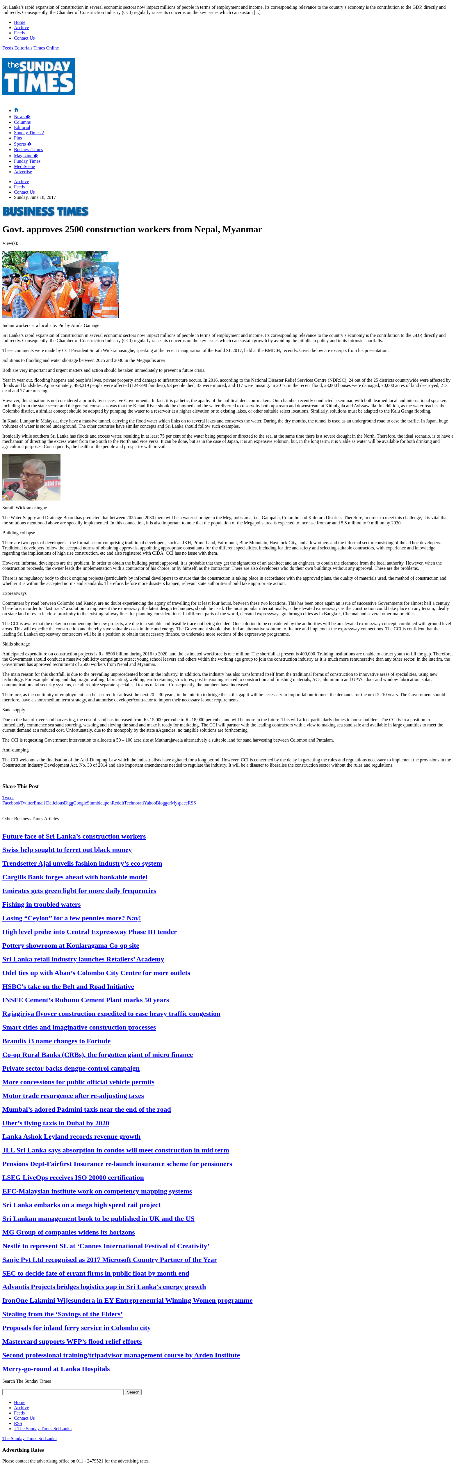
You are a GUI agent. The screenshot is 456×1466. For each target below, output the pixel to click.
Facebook (11, 802)
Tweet (8, 797)
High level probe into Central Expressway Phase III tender (89, 932)
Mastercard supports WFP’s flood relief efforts (72, 1341)
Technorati (134, 802)
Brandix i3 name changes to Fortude (56, 1041)
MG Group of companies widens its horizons (68, 1232)
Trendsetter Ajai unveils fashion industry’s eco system (82, 863)
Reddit (118, 802)
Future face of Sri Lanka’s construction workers (74, 836)
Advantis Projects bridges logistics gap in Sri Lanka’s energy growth (104, 1286)
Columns (22, 122)
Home (19, 22)
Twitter (27, 802)
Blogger (163, 802)
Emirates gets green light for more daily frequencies (79, 890)
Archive (21, 27)
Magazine (26, 155)
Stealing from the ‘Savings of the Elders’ (62, 1314)
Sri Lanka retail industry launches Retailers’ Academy (83, 959)
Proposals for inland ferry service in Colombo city (76, 1327)
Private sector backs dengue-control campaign (71, 1068)
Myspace (179, 802)
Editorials (23, 47)
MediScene (24, 166)
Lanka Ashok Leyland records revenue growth (71, 1136)
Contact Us (24, 38)
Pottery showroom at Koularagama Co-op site (70, 945)
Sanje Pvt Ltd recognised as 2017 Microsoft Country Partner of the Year (109, 1259)
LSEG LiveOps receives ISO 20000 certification (73, 1177)
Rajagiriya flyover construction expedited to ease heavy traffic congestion (111, 1013)
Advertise (23, 171)
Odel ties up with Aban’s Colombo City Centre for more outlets (96, 973)
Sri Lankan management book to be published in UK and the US (98, 1218)
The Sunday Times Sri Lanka (43, 1428)
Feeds (19, 32)
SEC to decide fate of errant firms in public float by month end (95, 1273)
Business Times (28, 149)
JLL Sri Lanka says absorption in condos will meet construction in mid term (115, 1150)
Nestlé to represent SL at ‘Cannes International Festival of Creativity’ (106, 1246)
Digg (68, 802)
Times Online (46, 47)
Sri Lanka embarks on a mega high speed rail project (81, 1205)
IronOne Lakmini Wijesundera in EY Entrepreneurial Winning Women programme (127, 1300)
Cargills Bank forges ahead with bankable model (74, 877)
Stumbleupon (99, 802)
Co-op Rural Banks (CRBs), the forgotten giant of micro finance (97, 1054)
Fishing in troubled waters (41, 904)
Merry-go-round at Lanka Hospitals (56, 1369)
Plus (18, 137)
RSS (192, 802)
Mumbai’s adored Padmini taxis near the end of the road (86, 1109)
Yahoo (150, 802)
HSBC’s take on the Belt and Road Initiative (68, 986)
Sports (23, 144)
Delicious (55, 802)
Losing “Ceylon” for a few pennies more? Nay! (71, 918)
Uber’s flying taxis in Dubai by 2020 (55, 1123)
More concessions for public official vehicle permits (78, 1082)
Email (39, 802)
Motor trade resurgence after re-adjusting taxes (73, 1095)
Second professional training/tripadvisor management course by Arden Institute (121, 1355)
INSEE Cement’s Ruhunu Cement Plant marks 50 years (85, 1000)
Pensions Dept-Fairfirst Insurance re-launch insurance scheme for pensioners (117, 1164)
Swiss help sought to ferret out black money (67, 849)
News (22, 116)
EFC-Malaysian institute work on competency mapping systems (97, 1191)
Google (80, 802)
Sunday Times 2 (29, 132)
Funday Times (27, 161)
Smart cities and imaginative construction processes (79, 1027)
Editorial (22, 127)
